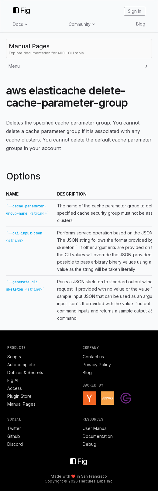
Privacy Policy (97, 364)
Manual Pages (21, 404)
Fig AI (12, 380)
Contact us (93, 356)
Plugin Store (19, 396)
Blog (140, 23)
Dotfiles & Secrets (25, 372)
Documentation (98, 436)
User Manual (95, 428)
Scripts (14, 356)
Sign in (134, 11)
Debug (89, 444)
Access (14, 388)
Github (13, 436)
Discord (15, 444)
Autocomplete (21, 364)
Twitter (14, 428)
